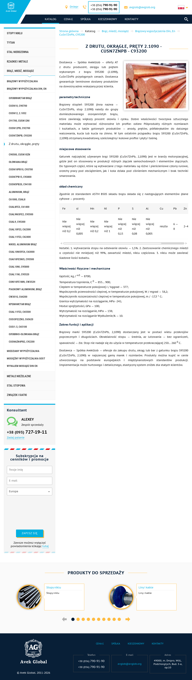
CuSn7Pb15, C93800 (20, 176)
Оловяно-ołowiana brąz (24, 334)
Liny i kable (146, 587)
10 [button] (119, 619)
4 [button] (88, 619)
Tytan (11, 42)
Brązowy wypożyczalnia (22, 81)
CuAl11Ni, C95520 (19, 274)
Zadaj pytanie (15, 437)
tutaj (45, 546)
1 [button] (73, 619)
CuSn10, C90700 (18, 105)
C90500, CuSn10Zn (19, 154)
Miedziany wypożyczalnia (23, 351)
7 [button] (103, 619)
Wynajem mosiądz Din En (22, 365)
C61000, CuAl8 (17, 199)
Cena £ (68, 19)
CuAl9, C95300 (17, 221)
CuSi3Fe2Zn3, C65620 (21, 319)
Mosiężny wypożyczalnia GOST (26, 358)
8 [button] (109, 619)
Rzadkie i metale (17, 61)
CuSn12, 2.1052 (17, 113)
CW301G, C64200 (18, 296)
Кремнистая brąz (20, 304)
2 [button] (78, 619)
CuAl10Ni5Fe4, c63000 (22, 251)
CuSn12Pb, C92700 (19, 128)
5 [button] (93, 619)
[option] (50, 597)
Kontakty (131, 19)
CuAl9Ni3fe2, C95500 (21, 214)
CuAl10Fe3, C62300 (20, 229)
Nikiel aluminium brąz (23, 244)
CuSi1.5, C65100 (18, 326)
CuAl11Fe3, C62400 (20, 236)
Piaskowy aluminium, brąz (25, 289)
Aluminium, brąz (19, 191)
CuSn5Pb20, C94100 (20, 184)
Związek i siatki (17, 395)
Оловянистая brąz (20, 98)
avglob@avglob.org (142, 7)
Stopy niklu (14, 33)
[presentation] (22, 512)
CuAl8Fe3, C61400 (19, 206)
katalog (50, 19)
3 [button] (83, 619)
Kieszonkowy (107, 19)
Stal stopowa (16, 385)
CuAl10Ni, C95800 (19, 266)
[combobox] (74, 7)
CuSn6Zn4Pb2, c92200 (22, 341)
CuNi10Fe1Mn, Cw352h (22, 281)
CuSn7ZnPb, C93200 (20, 135)
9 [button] (114, 619)
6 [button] (98, 619)
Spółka (85, 19)
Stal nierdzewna (18, 52)
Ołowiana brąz (18, 161)
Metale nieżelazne (19, 376)
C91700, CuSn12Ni (19, 120)
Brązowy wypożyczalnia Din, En (27, 88)
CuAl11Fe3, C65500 (20, 311)
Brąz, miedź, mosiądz (20, 71)
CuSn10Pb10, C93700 (21, 169)
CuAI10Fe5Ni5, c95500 (21, 259)
